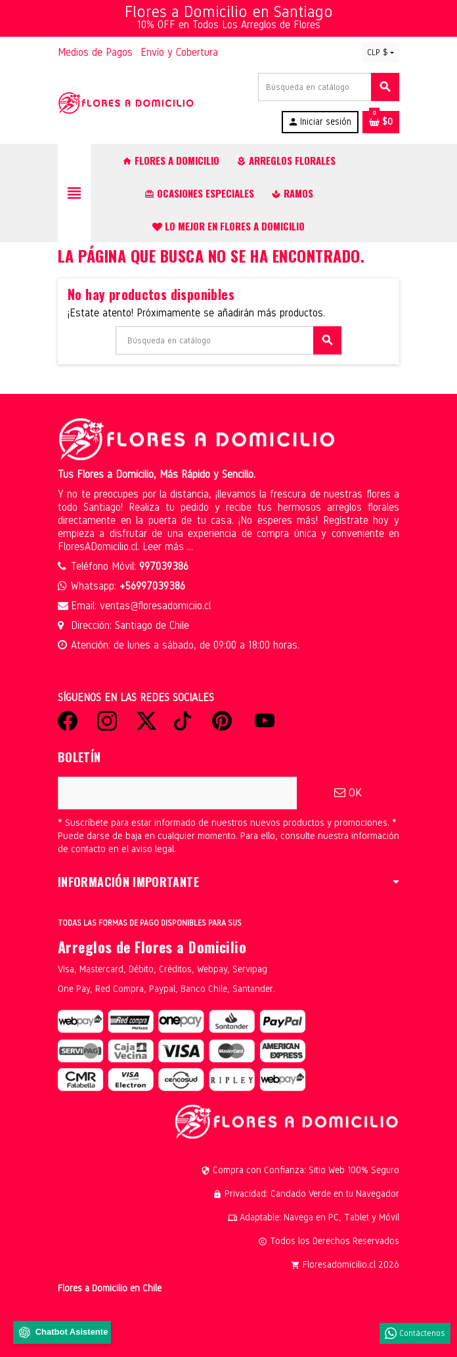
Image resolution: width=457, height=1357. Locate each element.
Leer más (164, 546)
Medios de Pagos (95, 52)
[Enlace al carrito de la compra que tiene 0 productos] (380, 122)
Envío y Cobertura (179, 52)
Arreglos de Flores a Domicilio (152, 946)
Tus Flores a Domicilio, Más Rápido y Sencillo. (156, 474)
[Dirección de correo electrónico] (177, 793)
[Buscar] (328, 87)
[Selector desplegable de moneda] (380, 52)
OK (348, 793)
